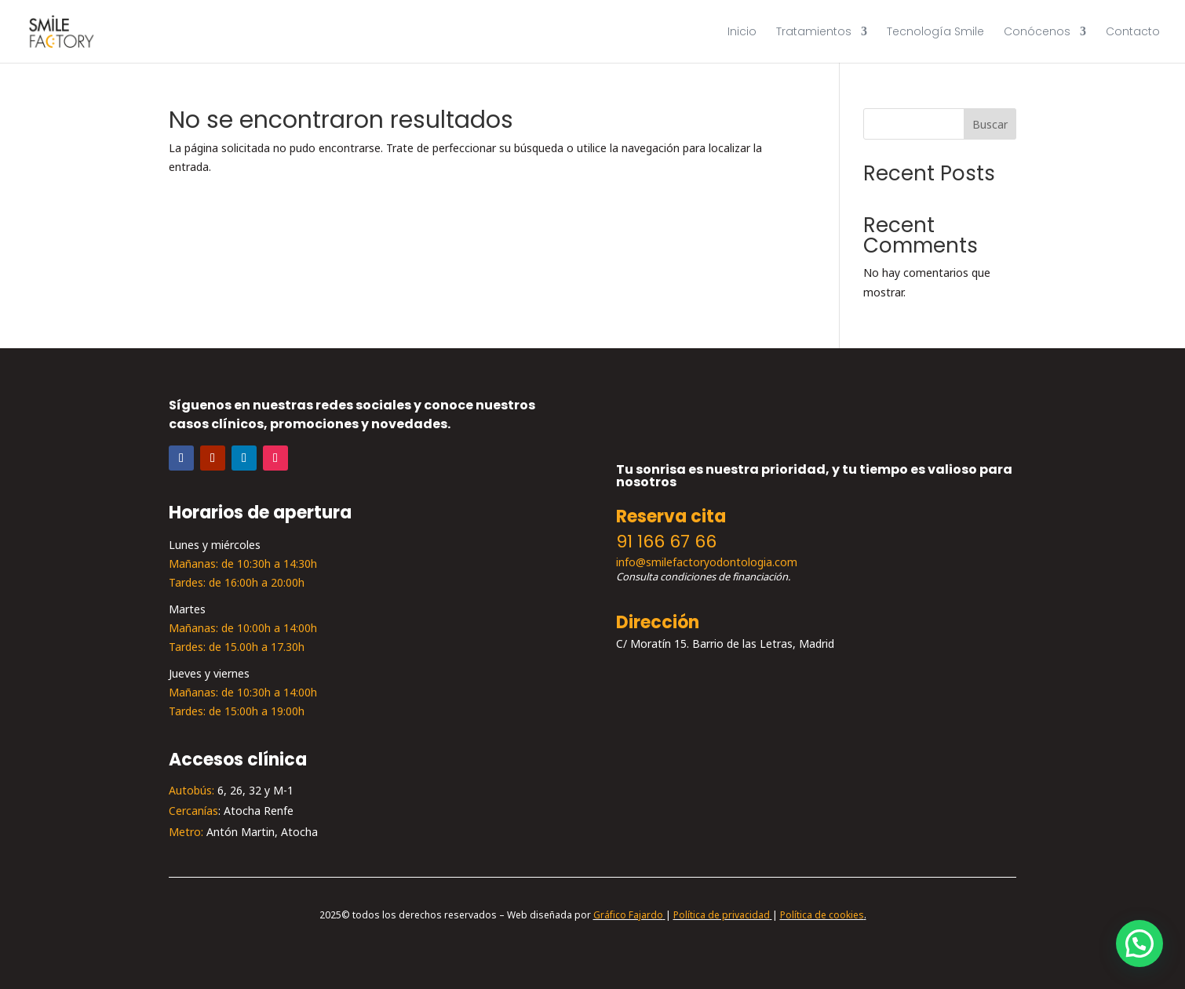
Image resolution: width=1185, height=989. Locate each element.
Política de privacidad (721, 915)
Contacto (1133, 32)
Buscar (990, 125)
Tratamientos (813, 32)
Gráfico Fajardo (628, 915)
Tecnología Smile (935, 32)
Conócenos (1037, 32)
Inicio (742, 32)
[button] (1139, 943)
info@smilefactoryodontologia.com (706, 562)
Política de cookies (822, 915)
